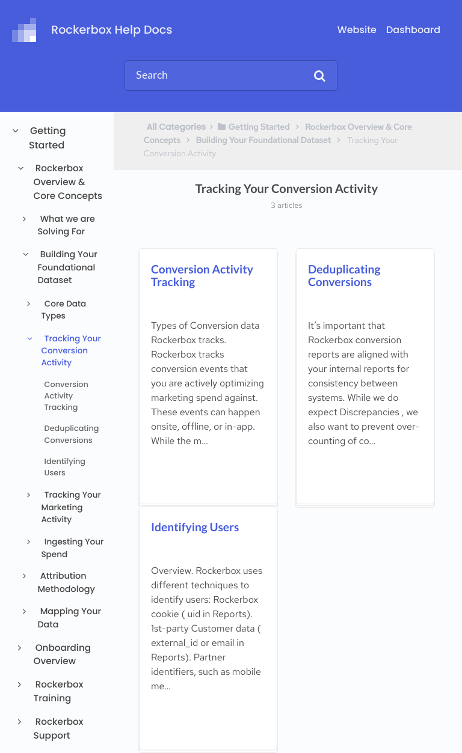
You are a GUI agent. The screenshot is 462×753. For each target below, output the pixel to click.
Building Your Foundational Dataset (67, 268)
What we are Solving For (66, 226)
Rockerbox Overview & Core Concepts (68, 182)
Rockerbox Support (59, 729)
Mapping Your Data (69, 618)
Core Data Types (63, 310)
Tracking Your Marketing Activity (70, 507)
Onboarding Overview (62, 655)
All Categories (176, 127)
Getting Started (47, 138)
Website (357, 30)
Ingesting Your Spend (72, 547)
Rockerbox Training (59, 691)
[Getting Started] (253, 127)
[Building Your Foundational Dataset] (263, 140)
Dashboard (413, 30)
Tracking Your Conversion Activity (70, 351)
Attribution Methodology (66, 583)
